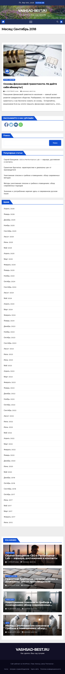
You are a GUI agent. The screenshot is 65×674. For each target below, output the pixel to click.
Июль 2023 (8, 354)
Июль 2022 (8, 422)
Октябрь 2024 (9, 281)
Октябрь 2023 (9, 338)
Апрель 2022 (9, 438)
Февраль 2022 (10, 450)
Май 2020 (8, 472)
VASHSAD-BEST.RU (32, 11)
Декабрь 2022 (9, 394)
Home (6, 669)
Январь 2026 (9, 214)
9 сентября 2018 (12, 91)
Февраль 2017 (9, 517)
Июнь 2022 (8, 427)
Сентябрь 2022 (10, 410)
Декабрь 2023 (9, 326)
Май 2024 (8, 298)
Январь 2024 (9, 321)
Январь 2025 (9, 270)
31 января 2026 (13, 585)
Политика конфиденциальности (50, 669)
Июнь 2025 (8, 242)
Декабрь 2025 (9, 220)
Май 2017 (8, 506)
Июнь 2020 (8, 466)
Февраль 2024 (10, 315)
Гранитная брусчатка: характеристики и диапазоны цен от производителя (31, 580)
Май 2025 (8, 248)
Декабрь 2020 (9, 461)
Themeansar (49, 664)
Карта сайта (35, 669)
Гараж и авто (10, 552)
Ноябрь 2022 (9, 399)
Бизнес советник (9, 79)
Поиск (6, 135)
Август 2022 (9, 416)
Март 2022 (8, 444)
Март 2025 (8, 259)
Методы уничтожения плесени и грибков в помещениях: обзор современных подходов (27, 628)
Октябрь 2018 (9, 483)
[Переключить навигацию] (31, 22)
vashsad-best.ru (28, 91)
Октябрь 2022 (9, 405)
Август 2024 (9, 293)
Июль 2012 (8, 522)
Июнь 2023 (8, 360)
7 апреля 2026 (13, 562)
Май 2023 (8, 366)
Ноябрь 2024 (9, 276)
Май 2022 (8, 433)
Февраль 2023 (10, 382)
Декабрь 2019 (9, 478)
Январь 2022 (9, 455)
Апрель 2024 (9, 304)
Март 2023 (8, 377)
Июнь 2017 (8, 500)
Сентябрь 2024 (10, 287)
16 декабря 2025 (14, 609)
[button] (57, 22)
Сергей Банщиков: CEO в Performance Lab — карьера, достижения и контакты (31, 557)
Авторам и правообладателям (19, 669)
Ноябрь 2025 (9, 225)
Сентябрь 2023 (10, 343)
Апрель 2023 (9, 371)
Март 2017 (8, 511)
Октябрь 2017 (9, 494)
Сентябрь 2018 (10, 489)
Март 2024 (8, 310)
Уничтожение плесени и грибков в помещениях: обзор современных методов (28, 605)
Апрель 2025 (9, 253)
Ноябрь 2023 (9, 332)
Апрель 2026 (9, 209)
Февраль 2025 (10, 265)
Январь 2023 (9, 388)
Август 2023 (9, 349)
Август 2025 (9, 237)
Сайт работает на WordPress (20, 664)
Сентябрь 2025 (10, 231)
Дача (7, 622)
